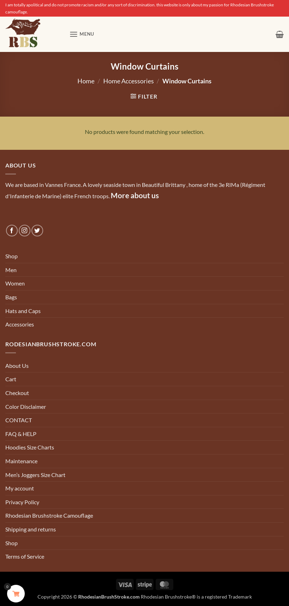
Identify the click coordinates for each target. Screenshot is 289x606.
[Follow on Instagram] (24, 230)
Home (85, 81)
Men (11, 269)
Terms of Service (24, 556)
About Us (17, 365)
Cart (10, 379)
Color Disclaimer (25, 406)
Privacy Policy (22, 502)
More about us (135, 195)
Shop (11, 256)
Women (15, 283)
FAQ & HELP (20, 433)
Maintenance (21, 461)
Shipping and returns (30, 529)
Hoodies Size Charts (29, 447)
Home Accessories (128, 81)
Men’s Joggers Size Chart (35, 474)
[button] (81, 34)
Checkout (17, 392)
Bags (11, 297)
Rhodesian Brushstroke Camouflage (49, 515)
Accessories (19, 324)
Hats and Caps (23, 310)
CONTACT (18, 420)
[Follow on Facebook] (12, 230)
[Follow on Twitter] (37, 230)
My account (19, 488)
